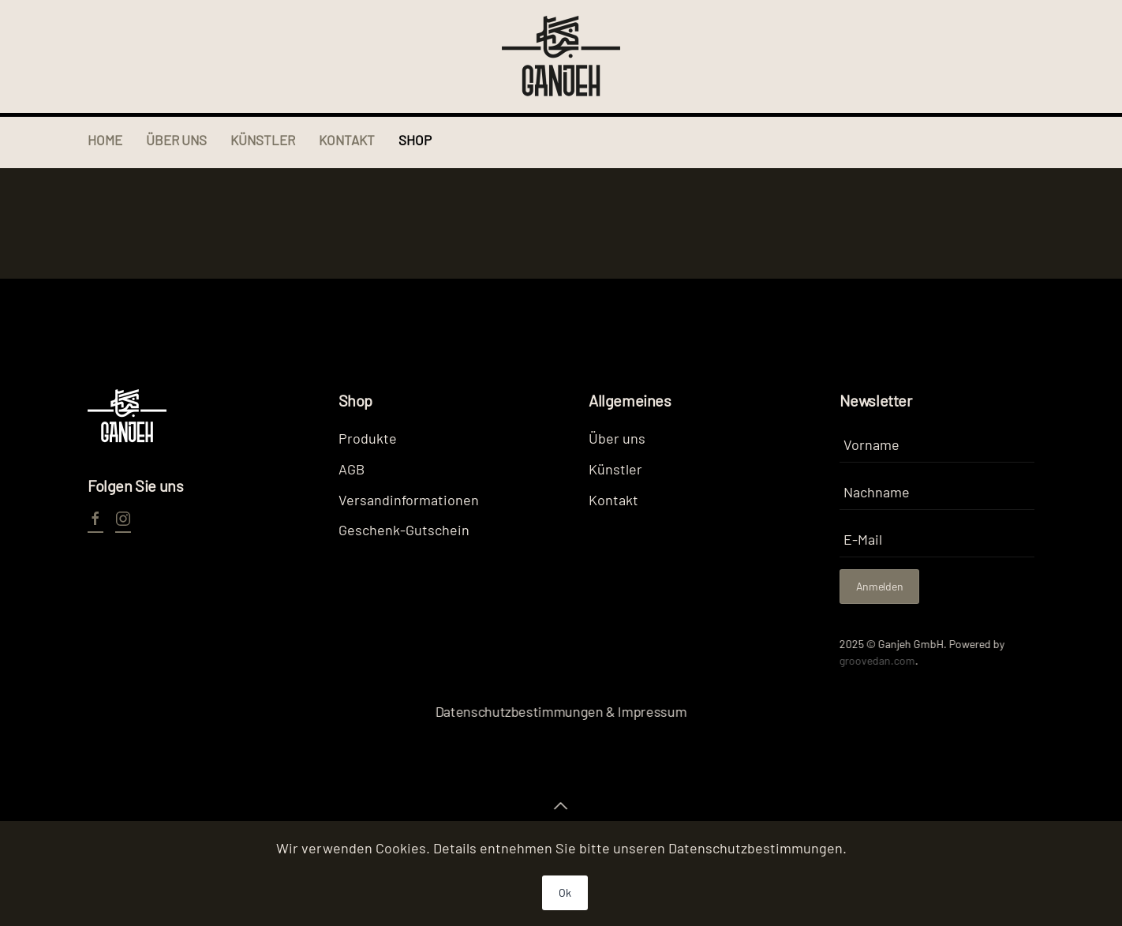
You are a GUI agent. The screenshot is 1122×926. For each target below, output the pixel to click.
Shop (415, 140)
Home (105, 140)
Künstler (262, 140)
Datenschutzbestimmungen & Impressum (559, 711)
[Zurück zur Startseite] (561, 56)
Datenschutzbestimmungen (755, 848)
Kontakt (347, 140)
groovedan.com (876, 660)
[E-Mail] (937, 539)
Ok (564, 892)
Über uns (176, 140)
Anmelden (879, 586)
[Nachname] (937, 492)
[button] (559, 806)
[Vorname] (937, 445)
